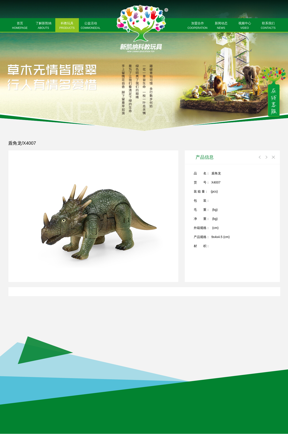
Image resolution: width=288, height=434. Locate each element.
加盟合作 (197, 25)
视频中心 (245, 25)
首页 (20, 25)
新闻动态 (221, 25)
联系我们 (268, 25)
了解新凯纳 (43, 25)
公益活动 (90, 25)
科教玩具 (67, 25)
